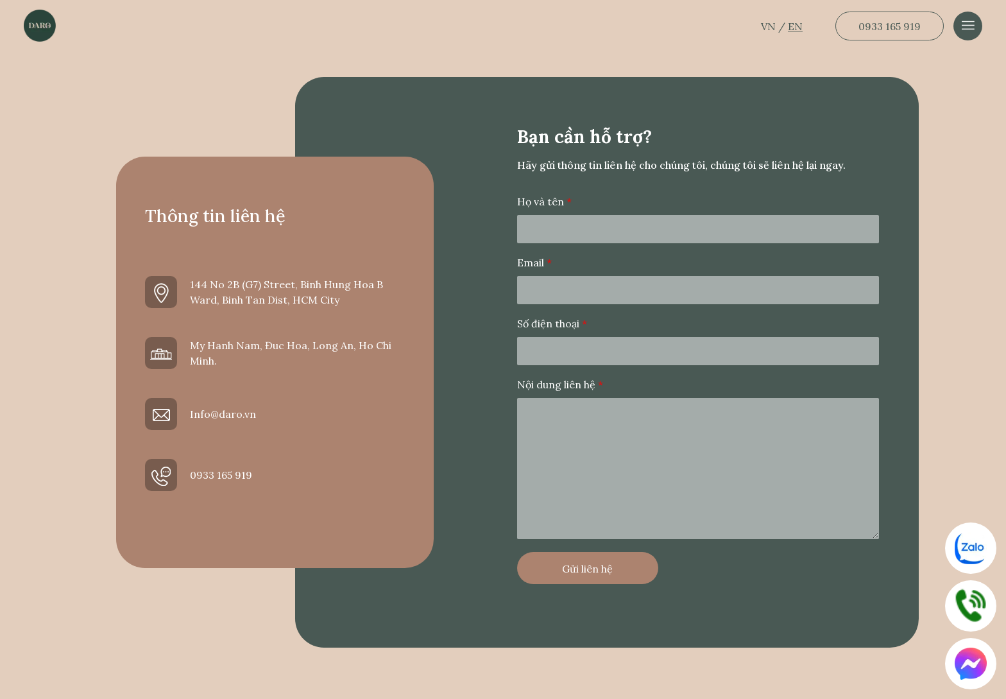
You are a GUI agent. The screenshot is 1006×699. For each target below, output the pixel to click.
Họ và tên (544, 201)
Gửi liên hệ (587, 568)
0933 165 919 (889, 26)
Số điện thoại (552, 323)
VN (769, 26)
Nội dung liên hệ (560, 384)
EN (795, 26)
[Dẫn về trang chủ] (40, 26)
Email (534, 262)
